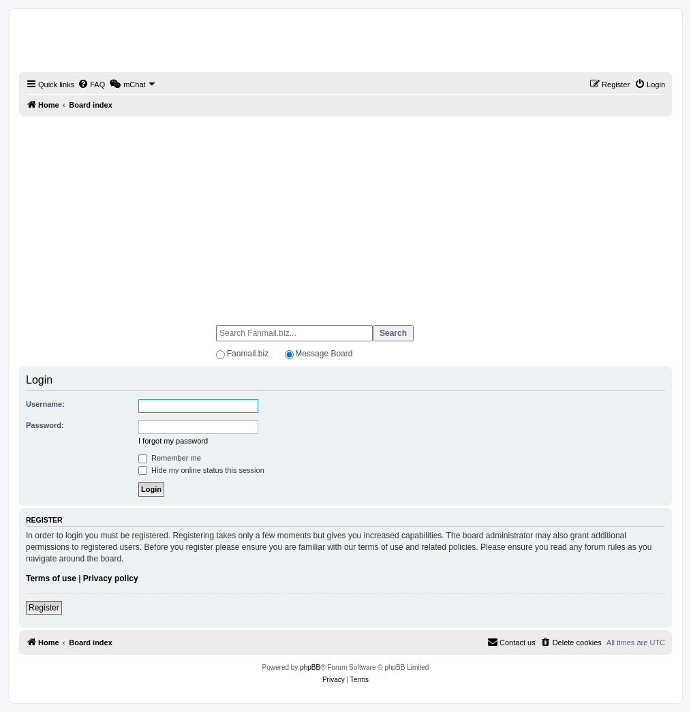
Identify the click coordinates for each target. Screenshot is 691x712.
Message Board (323, 353)
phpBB (310, 667)
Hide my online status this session (201, 470)
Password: (45, 425)
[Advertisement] (345, 214)
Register (44, 608)
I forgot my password (173, 441)
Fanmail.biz (247, 353)
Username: (45, 404)
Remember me (169, 458)
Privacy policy (110, 578)
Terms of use (51, 578)
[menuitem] (91, 84)
